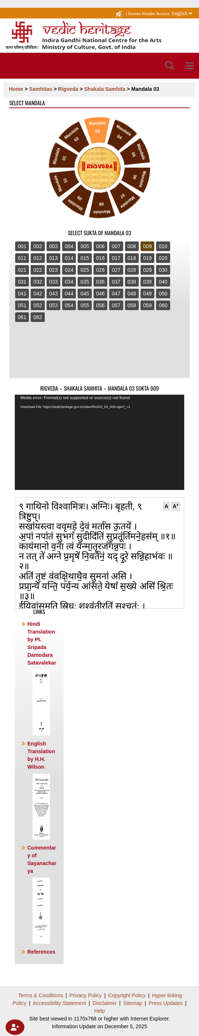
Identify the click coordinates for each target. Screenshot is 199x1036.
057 (116, 305)
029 (147, 270)
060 (163, 305)
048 (132, 293)
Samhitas (40, 89)
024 (69, 270)
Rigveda (68, 89)
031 (22, 282)
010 (163, 246)
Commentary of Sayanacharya (42, 894)
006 (100, 246)
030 (163, 270)
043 (53, 293)
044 (69, 293)
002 (37, 246)
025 (84, 270)
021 (22, 270)
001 (22, 246)
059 (147, 305)
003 (53, 246)
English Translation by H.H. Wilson (41, 790)
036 (100, 282)
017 (116, 258)
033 (53, 282)
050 (163, 293)
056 (100, 305)
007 (116, 246)
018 (132, 258)
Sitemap (132, 1003)
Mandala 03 (145, 89)
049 (147, 293)
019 (147, 258)
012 (37, 258)
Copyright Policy (126, 995)
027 (116, 270)
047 (116, 293)
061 (22, 317)
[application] (99, 442)
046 (100, 293)
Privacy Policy (86, 995)
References (41, 952)
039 (147, 282)
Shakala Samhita (104, 89)
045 (84, 293)
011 (22, 258)
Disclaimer (104, 1003)
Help (99, 1011)
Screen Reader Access (148, 13)
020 (163, 258)
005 (84, 246)
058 (132, 305)
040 (163, 282)
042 (37, 293)
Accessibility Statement (59, 1003)
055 (84, 305)
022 (37, 270)
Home (16, 89)
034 (69, 282)
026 (100, 270)
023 (53, 270)
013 (53, 258)
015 (84, 258)
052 (37, 305)
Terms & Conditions (40, 995)
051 (22, 305)
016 (100, 258)
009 (147, 246)
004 (69, 246)
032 (37, 282)
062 (37, 317)
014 (69, 258)
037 (116, 282)
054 (69, 305)
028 (132, 270)
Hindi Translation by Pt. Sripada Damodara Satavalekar (41, 678)
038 (132, 282)
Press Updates (166, 1003)
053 (53, 305)
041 (22, 293)
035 (84, 282)
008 (132, 246)
